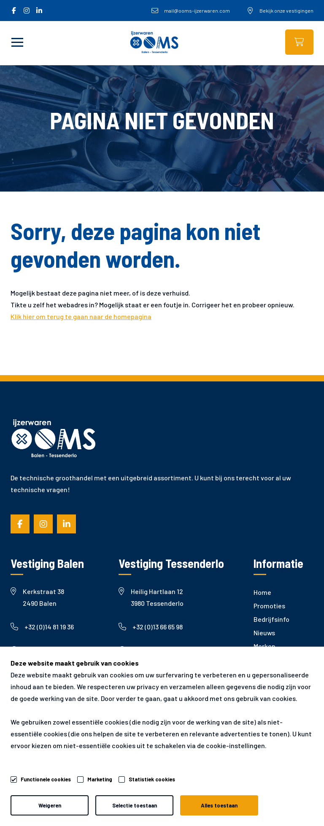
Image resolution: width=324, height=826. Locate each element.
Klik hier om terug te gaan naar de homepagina (81, 316)
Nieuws (264, 633)
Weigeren (49, 805)
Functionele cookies (46, 778)
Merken (264, 646)
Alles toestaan (219, 805)
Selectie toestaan (134, 805)
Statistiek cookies (152, 779)
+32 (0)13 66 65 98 (151, 627)
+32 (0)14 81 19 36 (42, 627)
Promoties (269, 606)
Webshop (299, 42)
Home (262, 592)
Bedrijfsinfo (271, 619)
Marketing (99, 779)
